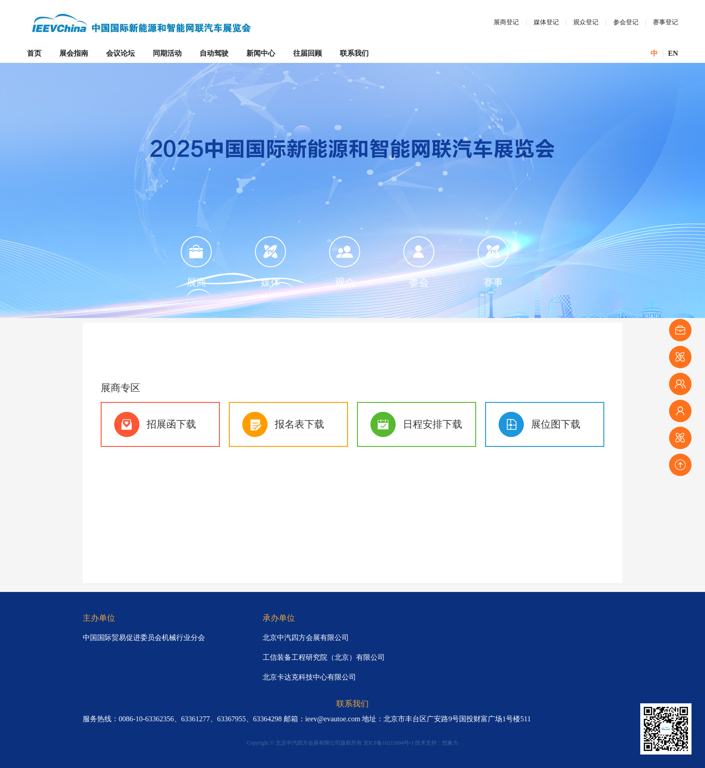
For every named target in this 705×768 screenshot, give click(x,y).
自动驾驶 (214, 53)
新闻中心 (260, 53)
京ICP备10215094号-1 (388, 743)
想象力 (450, 743)
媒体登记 (546, 22)
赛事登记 (665, 22)
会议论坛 (120, 53)
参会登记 (625, 22)
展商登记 (506, 22)
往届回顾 (307, 53)
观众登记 (585, 22)
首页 (34, 53)
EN (673, 53)
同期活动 (167, 53)
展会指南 (73, 53)
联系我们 (354, 53)
